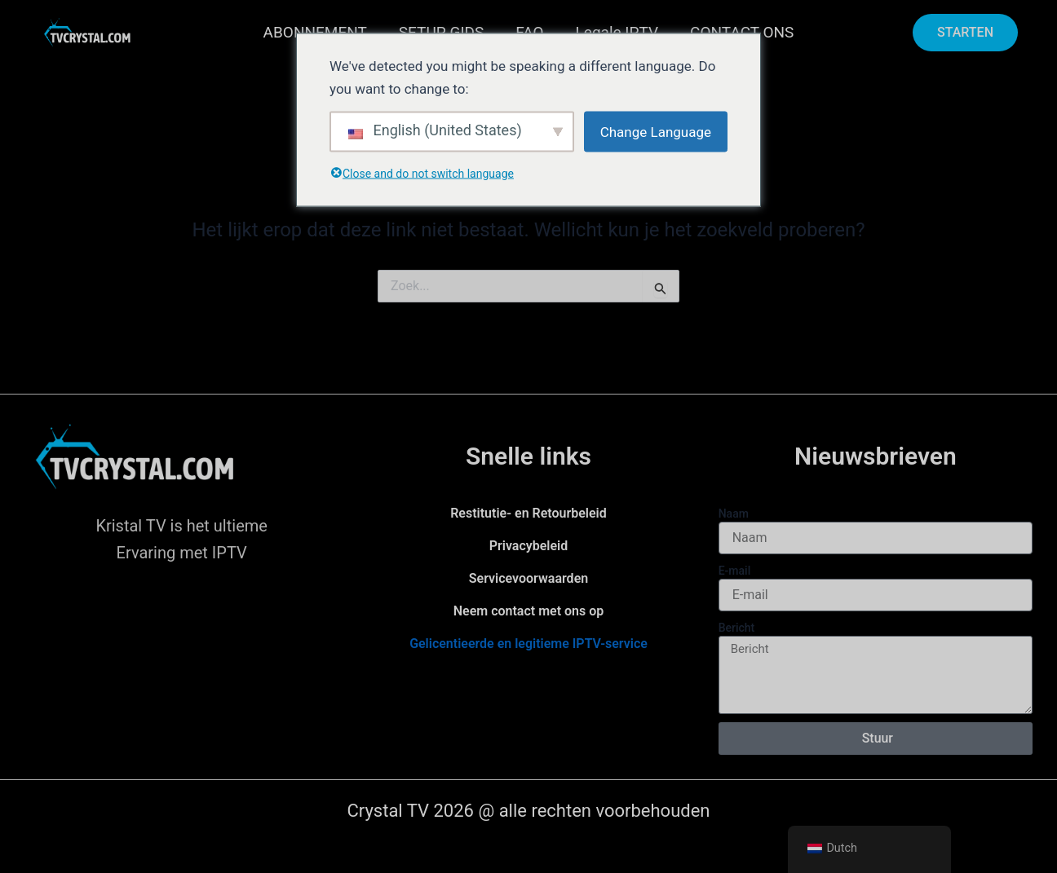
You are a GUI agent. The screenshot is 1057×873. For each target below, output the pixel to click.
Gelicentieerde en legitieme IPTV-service (528, 643)
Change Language (655, 131)
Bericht (737, 627)
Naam (734, 513)
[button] (965, 32)
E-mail (735, 570)
